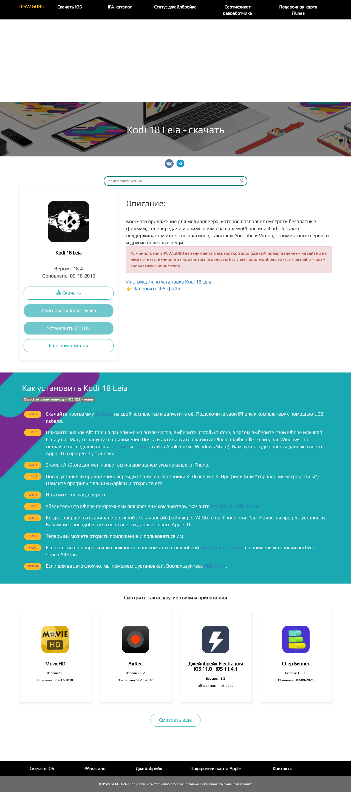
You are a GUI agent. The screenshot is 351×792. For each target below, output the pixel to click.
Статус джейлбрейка (175, 7)
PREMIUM (215, 566)
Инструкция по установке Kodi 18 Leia (168, 282)
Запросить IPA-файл (156, 288)
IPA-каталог (120, 7)
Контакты (283, 768)
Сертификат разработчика (237, 10)
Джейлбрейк (149, 768)
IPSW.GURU (31, 6)
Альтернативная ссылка (68, 310)
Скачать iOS (69, 7)
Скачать (68, 293)
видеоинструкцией (222, 547)
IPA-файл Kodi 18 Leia (235, 506)
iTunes (122, 446)
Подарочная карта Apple (215, 768)
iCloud (141, 446)
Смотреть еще (175, 720)
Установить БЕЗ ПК (68, 328)
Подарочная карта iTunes (298, 10)
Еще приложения (68, 345)
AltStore (104, 414)
